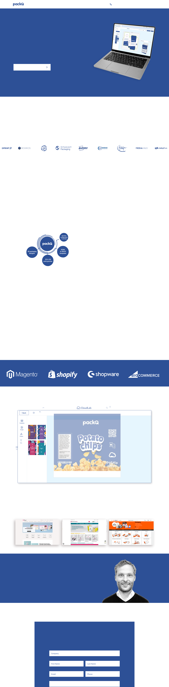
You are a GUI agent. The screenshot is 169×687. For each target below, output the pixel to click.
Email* (51, 669)
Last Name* (90, 659)
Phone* (88, 669)
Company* (53, 649)
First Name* (54, 659)
